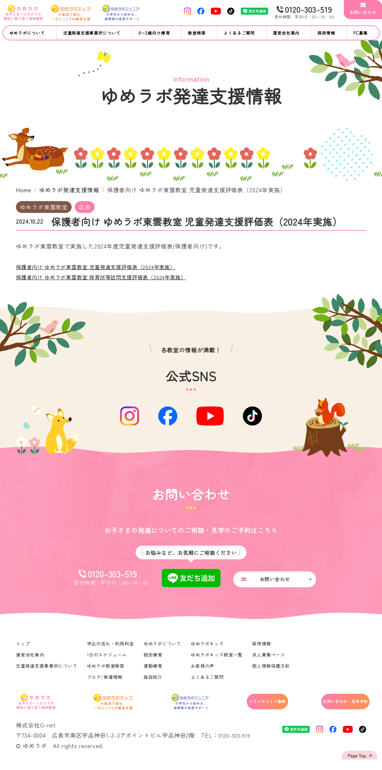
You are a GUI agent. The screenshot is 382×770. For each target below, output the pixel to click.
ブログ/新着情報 (105, 680)
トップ (23, 647)
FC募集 (360, 33)
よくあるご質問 (239, 33)
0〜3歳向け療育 (154, 33)
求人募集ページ (269, 658)
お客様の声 (204, 669)
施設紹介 (153, 680)
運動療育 (153, 669)
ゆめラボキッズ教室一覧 (218, 658)
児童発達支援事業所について (47, 669)
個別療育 (153, 658)
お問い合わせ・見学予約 (333, 706)
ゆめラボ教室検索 (106, 669)
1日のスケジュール (107, 658)
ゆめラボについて (163, 647)
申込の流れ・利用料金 (111, 647)
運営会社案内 (30, 658)
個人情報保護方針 (272, 669)
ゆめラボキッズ (208, 647)
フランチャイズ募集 (242, 706)
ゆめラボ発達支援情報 (69, 190)
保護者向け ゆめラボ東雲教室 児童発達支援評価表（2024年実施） (105, 266)
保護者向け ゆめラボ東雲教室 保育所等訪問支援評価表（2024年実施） (111, 277)
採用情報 (262, 647)
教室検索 (197, 33)
